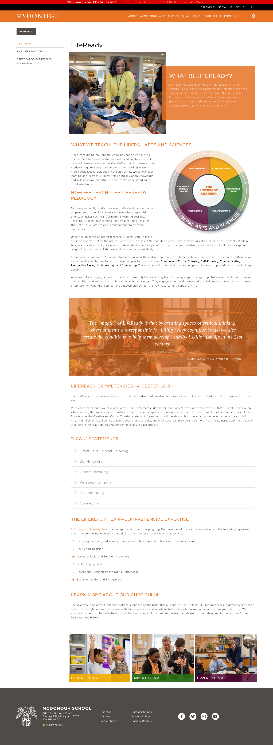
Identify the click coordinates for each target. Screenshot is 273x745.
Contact (105, 711)
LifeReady (24, 43)
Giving (240, 7)
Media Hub (225, 7)
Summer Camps (142, 711)
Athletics (193, 16)
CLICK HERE (126, 2)
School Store (108, 721)
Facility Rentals (142, 721)
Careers (105, 716)
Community (232, 16)
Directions (54, 725)
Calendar (207, 7)
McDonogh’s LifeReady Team (89, 529)
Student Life (212, 16)
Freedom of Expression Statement (34, 61)
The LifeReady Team (31, 51)
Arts (180, 16)
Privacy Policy (141, 716)
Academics (167, 16)
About (133, 16)
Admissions (148, 16)
